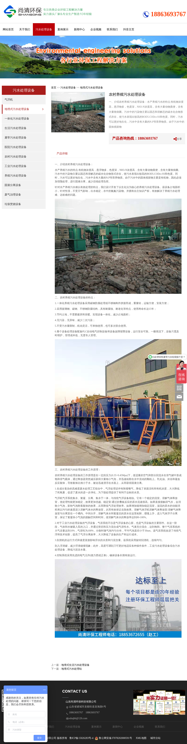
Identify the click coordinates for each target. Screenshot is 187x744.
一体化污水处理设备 (17, 118)
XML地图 (141, 738)
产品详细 (62, 153)
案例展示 (63, 29)
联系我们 (112, 29)
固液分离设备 (13, 185)
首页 (53, 87)
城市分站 (155, 738)
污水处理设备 (44, 29)
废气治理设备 (13, 194)
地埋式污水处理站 (71, 668)
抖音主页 (128, 29)
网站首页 (8, 29)
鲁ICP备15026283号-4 (81, 738)
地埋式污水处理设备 (17, 109)
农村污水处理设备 (15, 156)
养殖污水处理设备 (15, 175)
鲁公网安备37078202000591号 (115, 738)
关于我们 (24, 29)
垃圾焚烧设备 (13, 204)
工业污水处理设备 (15, 166)
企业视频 (95, 29)
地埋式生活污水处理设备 (75, 665)
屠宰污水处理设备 (15, 137)
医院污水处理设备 (15, 147)
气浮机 (9, 99)
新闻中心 (79, 29)
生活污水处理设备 (15, 128)
